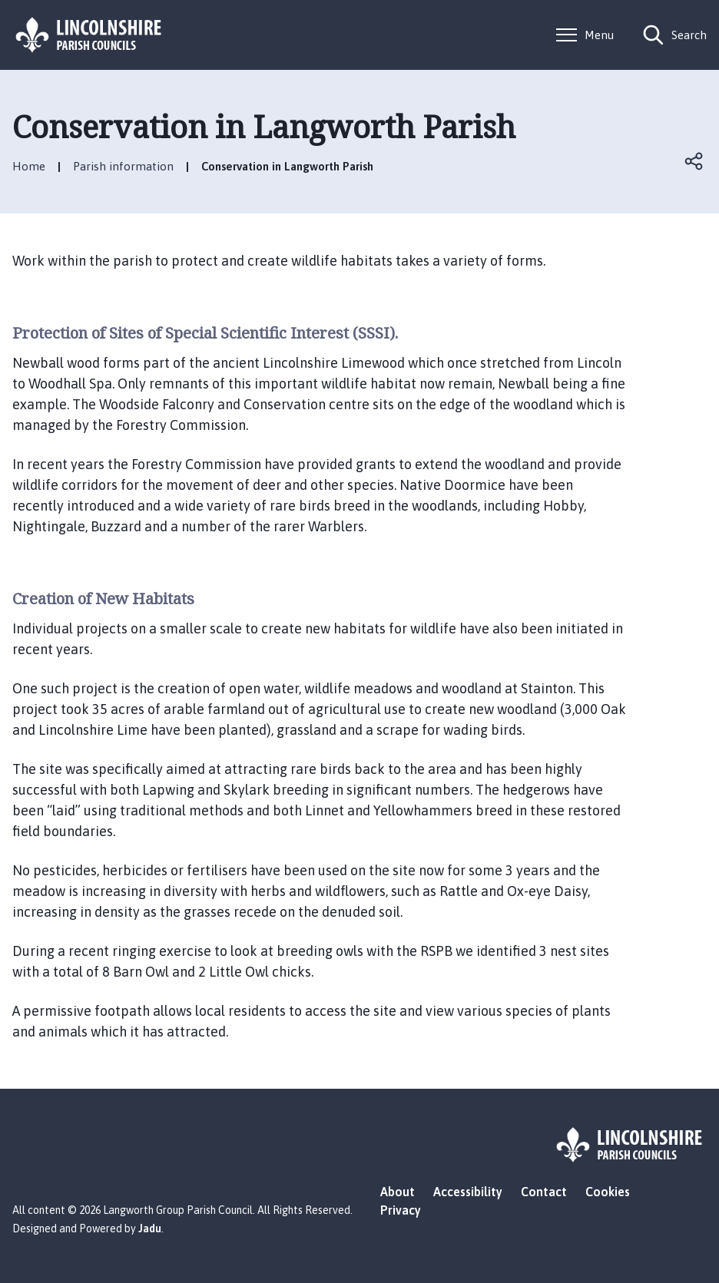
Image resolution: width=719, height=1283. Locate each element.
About (397, 1192)
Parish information (123, 166)
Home (28, 166)
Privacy (400, 1210)
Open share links (694, 161)
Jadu (149, 1228)
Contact (544, 1192)
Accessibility (467, 1192)
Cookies (607, 1192)
